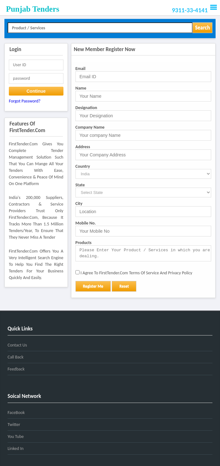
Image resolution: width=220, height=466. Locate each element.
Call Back (15, 357)
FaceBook (16, 412)
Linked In (16, 448)
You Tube (16, 436)
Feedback (16, 369)
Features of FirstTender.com (27, 127)
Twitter (14, 424)
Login (15, 49)
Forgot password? (24, 101)
